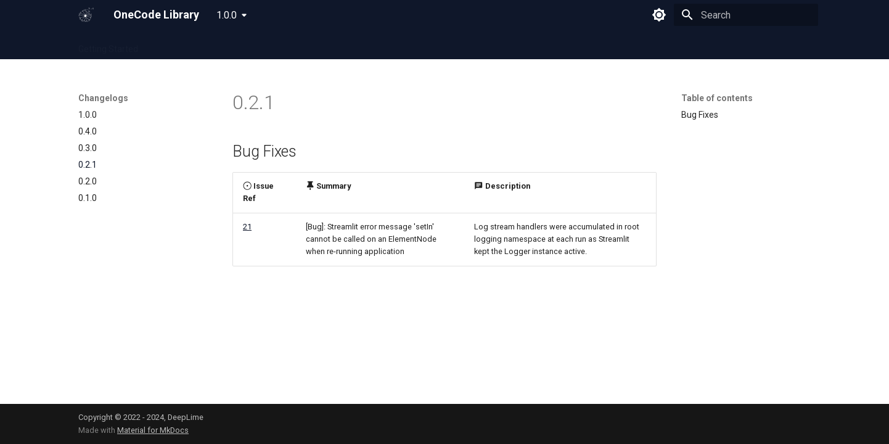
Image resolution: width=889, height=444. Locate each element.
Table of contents (717, 98)
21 (247, 226)
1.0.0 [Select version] (226, 15)
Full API (332, 45)
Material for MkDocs (153, 430)
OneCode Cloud (183, 45)
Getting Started (108, 45)
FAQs (371, 45)
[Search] (746, 15)
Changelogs (419, 45)
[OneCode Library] (86, 14)
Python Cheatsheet (265, 45)
